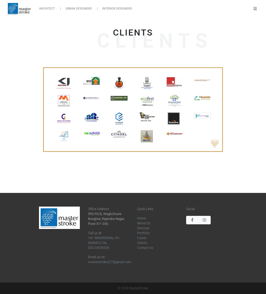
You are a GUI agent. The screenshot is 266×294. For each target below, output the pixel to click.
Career (142, 238)
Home (141, 218)
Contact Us (145, 248)
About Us (143, 223)
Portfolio (143, 233)
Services (143, 228)
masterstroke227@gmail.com (109, 262)
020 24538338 (98, 248)
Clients (142, 243)
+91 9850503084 (100, 238)
